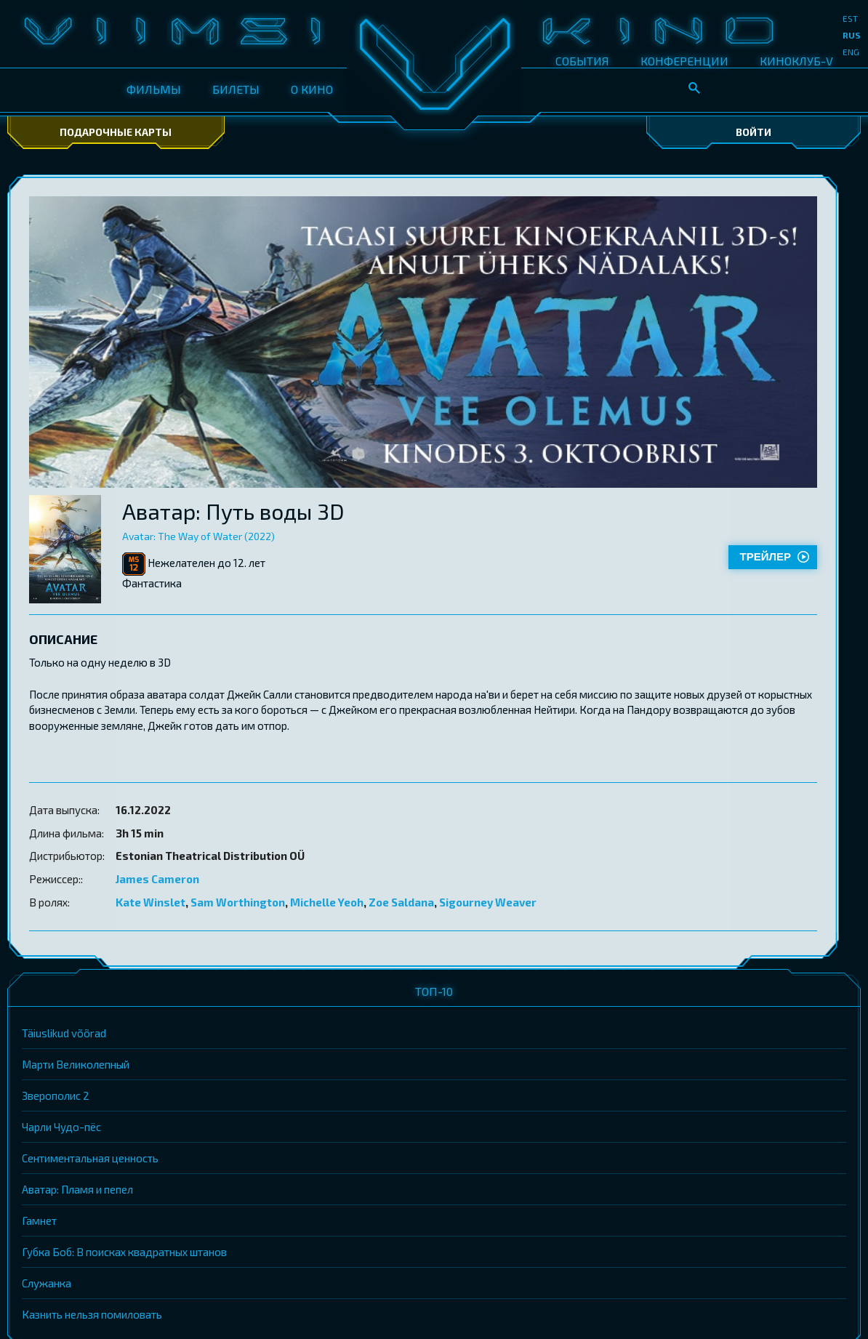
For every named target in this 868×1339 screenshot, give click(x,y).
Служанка (46, 1283)
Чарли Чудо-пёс (61, 1126)
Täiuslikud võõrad (64, 1033)
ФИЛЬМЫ (153, 89)
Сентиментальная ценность (90, 1158)
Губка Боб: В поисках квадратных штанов (124, 1251)
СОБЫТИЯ (582, 61)
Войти (753, 132)
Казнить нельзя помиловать (92, 1314)
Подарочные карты (116, 132)
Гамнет (39, 1220)
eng (851, 52)
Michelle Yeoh (326, 902)
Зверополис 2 (55, 1095)
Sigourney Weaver (488, 902)
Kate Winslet (150, 902)
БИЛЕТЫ (236, 89)
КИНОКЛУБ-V (796, 61)
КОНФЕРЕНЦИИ (684, 61)
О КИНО (312, 89)
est (850, 18)
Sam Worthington (237, 902)
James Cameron (157, 878)
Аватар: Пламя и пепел (77, 1189)
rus (852, 35)
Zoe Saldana (401, 902)
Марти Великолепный (75, 1064)
